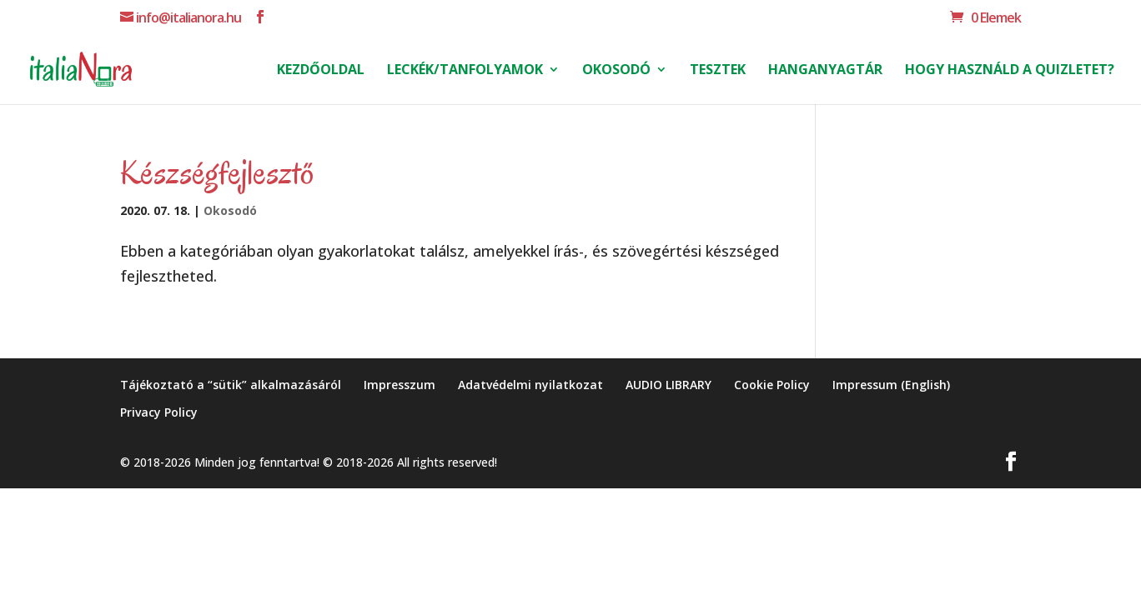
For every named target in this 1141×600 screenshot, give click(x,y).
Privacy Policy (159, 412)
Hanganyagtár (825, 70)
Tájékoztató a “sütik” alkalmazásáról (230, 384)
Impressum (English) (891, 384)
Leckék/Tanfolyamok (465, 70)
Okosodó (616, 70)
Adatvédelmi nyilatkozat (530, 384)
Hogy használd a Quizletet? (1009, 70)
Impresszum (399, 384)
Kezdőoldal (320, 70)
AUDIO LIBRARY (668, 384)
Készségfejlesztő (217, 172)
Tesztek (718, 70)
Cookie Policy (772, 384)
